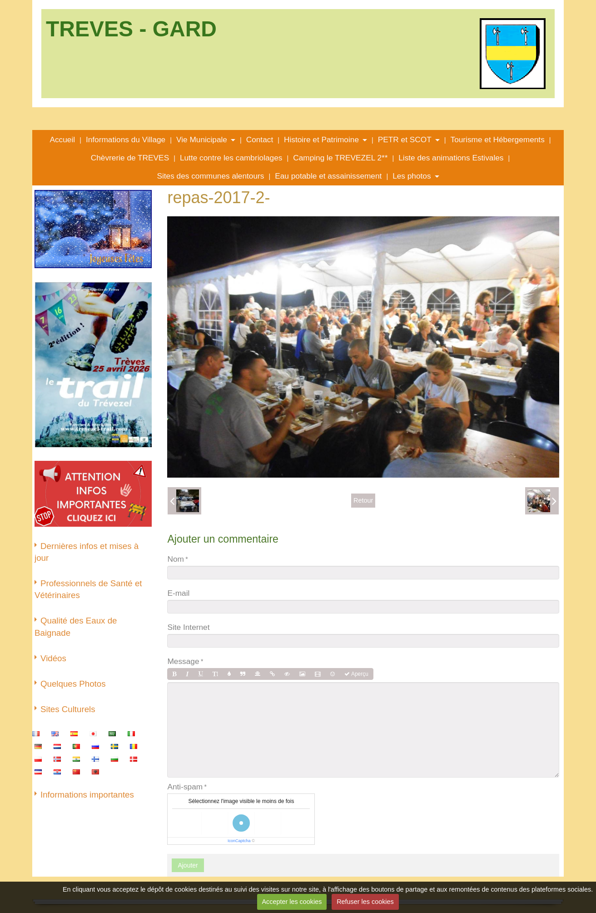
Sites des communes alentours (210, 175)
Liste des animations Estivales (450, 157)
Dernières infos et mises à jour (87, 552)
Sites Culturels (67, 709)
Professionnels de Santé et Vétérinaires (88, 589)
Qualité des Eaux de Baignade (76, 626)
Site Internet (188, 627)
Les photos (411, 175)
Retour (363, 500)
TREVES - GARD (131, 29)
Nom (175, 559)
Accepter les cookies (292, 901)
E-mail (178, 593)
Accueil (62, 139)
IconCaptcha (239, 840)
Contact (259, 139)
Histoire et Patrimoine (321, 139)
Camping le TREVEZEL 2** (340, 157)
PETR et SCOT (405, 139)
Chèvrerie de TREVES (130, 157)
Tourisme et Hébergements (498, 139)
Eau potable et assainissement (328, 175)
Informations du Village (125, 139)
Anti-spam (185, 786)
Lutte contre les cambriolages (231, 157)
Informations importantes (87, 794)
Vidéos (53, 658)
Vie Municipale (201, 139)
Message (183, 661)
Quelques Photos (73, 683)
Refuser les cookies (365, 901)
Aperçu (356, 674)
